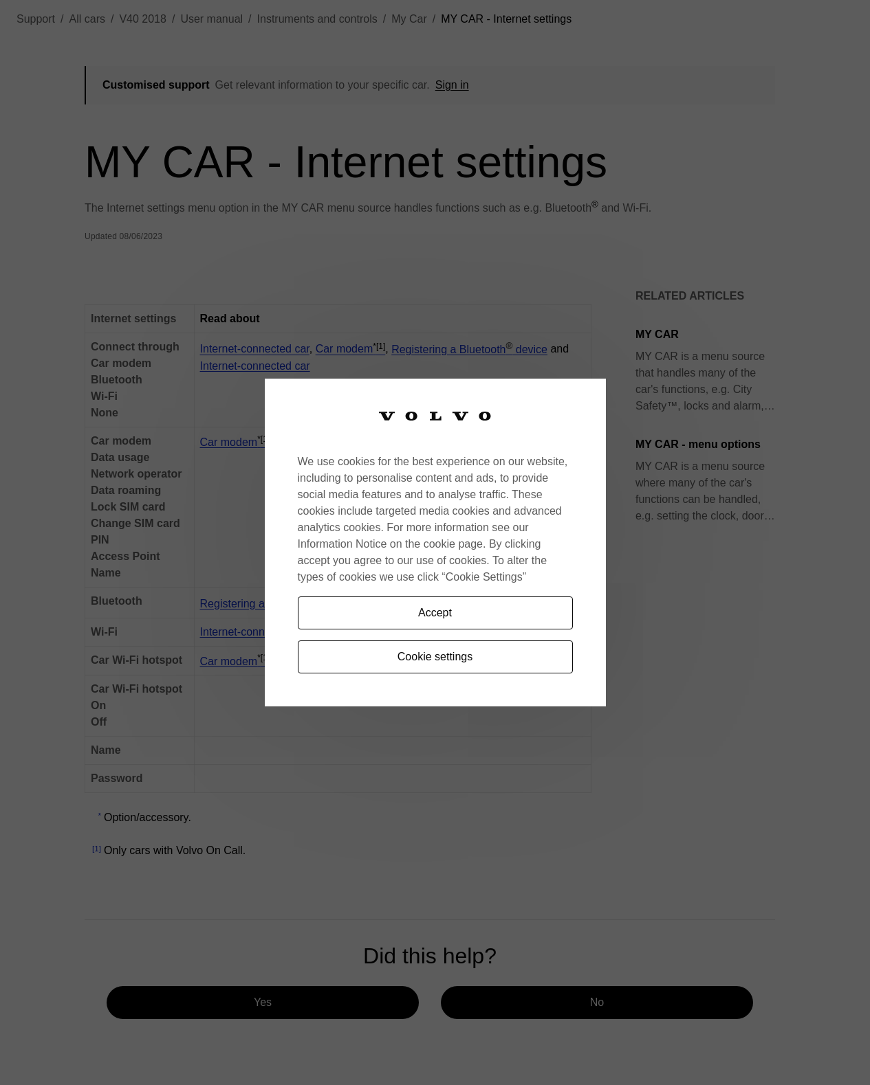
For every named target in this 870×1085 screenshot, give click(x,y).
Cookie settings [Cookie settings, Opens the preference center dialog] (435, 656)
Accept (435, 612)
